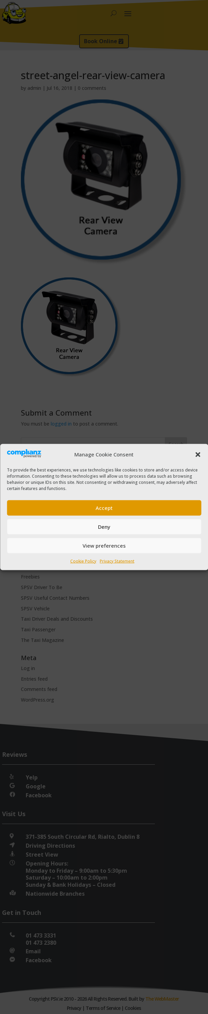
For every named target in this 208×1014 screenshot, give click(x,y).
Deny (104, 526)
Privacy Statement (117, 561)
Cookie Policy (83, 561)
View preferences (104, 545)
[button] (197, 454)
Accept (104, 507)
